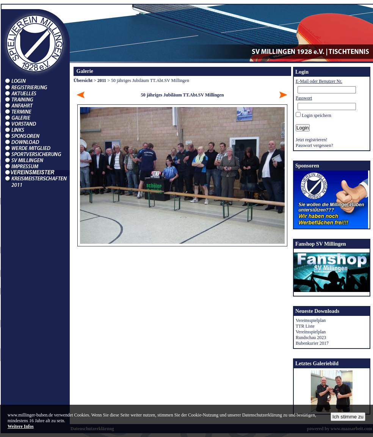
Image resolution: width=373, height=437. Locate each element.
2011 (101, 80)
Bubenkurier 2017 (312, 343)
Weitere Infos (21, 426)
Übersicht (83, 80)
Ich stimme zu (348, 417)
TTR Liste (305, 326)
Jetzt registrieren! (312, 139)
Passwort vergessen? (314, 145)
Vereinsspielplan (311, 320)
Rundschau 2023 (311, 337)
